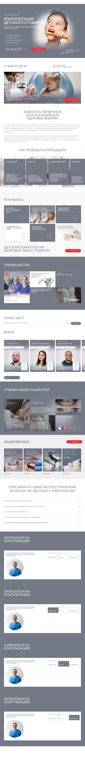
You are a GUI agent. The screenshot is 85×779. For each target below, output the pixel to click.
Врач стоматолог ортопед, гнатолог (64, 345)
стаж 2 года (35, 347)
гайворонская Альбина (40, 343)
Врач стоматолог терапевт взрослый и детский (41, 345)
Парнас (53, 451)
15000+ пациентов (66, 348)
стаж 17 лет (60, 347)
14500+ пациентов (14, 348)
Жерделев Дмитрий (64, 343)
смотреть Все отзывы (73, 428)
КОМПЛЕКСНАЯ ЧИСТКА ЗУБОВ (51, 454)
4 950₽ (48, 458)
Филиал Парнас (35, 341)
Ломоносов (47, 451)
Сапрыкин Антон (11, 343)
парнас (72, 451)
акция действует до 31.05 (50, 449)
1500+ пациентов (42, 347)
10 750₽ (67, 457)
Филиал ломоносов (62, 341)
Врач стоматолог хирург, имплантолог (13, 345)
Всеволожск (74, 557)
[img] (43, 49)
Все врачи (7, 377)
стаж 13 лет (9, 347)
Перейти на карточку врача (62, 369)
